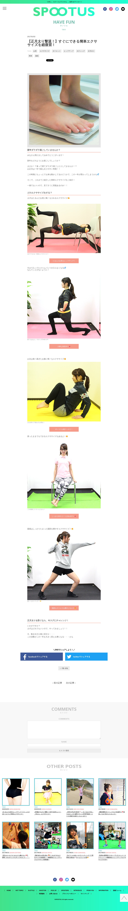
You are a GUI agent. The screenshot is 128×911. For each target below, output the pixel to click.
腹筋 (37, 56)
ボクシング (81, 51)
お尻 (35, 51)
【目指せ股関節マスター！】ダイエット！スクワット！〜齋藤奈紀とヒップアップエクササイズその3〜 (112, 857)
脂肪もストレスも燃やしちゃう (64, 608)
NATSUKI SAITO (46, 852)
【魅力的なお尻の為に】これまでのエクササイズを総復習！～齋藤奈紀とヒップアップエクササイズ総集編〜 (48, 857)
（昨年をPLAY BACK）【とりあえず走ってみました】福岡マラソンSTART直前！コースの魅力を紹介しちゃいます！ (79, 814)
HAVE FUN (42, 890)
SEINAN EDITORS (15, 852)
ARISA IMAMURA (15, 809)
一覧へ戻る (64, 668)
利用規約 (42, 893)
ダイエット (57, 51)
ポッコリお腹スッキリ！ (64, 429)
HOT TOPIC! (20, 890)
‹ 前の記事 (57, 683)
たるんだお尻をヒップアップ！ (64, 261)
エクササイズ (44, 51)
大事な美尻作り (63, 346)
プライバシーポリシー (69, 893)
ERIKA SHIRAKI (46, 809)
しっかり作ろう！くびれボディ (64, 516)
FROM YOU (90, 890)
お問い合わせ (53, 893)
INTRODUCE (78, 890)
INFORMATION (103, 890)
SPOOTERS (65, 890)
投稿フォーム (117, 890)
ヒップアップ (69, 51)
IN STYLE (31, 890)
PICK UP (54, 890)
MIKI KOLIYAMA (78, 809)
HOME (9, 890)
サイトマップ (85, 893)
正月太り (91, 51)
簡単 (30, 56)
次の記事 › (70, 683)
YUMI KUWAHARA (111, 809)
